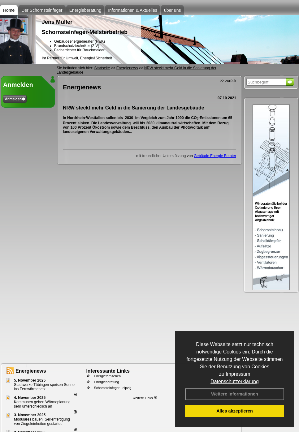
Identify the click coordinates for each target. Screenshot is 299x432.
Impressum (238, 374)
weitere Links (145, 398)
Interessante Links (108, 371)
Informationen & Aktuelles (132, 10)
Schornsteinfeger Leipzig (112, 388)
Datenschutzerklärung (234, 381)
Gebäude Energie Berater (215, 156)
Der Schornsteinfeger (41, 10)
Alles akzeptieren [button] (234, 410)
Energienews (30, 371)
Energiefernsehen (107, 376)
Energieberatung (85, 10)
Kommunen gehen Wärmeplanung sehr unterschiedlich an (42, 404)
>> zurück (228, 81)
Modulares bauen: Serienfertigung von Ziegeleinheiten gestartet (42, 421)
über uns (172, 10)
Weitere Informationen (234, 393)
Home (9, 10)
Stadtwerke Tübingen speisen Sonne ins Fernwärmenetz (44, 387)
